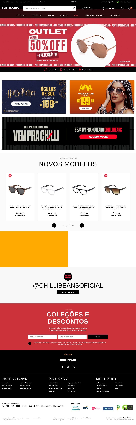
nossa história (6, 383)
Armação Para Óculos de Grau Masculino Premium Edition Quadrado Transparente (52, 207)
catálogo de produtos (102, 391)
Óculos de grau (37, 15)
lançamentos (119, 385)
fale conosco (71, 385)
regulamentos (72, 391)
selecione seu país (124, 2)
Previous (54, 225)
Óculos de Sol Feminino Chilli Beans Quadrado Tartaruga (20, 206)
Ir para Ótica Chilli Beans (10, 2)
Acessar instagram (68, 292)
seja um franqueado (107, 2)
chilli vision (52, 391)
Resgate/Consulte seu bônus (94, 15)
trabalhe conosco (25, 388)
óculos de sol (100, 383)
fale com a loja (53, 385)
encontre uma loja (7, 388)
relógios (98, 388)
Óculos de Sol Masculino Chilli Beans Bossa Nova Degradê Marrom (115, 207)
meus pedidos (53, 383)
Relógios (51, 15)
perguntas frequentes (74, 383)
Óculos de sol (21, 15)
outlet (116, 388)
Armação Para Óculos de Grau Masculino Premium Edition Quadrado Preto (84, 207)
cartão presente (25, 385)
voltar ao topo (68, 354)
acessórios (118, 383)
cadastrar (97, 336)
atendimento (41, 2)
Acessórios (63, 15)
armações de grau (101, 385)
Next (82, 225)
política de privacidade (55, 388)
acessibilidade (28, 2)
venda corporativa (7, 385)
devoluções (71, 388)
